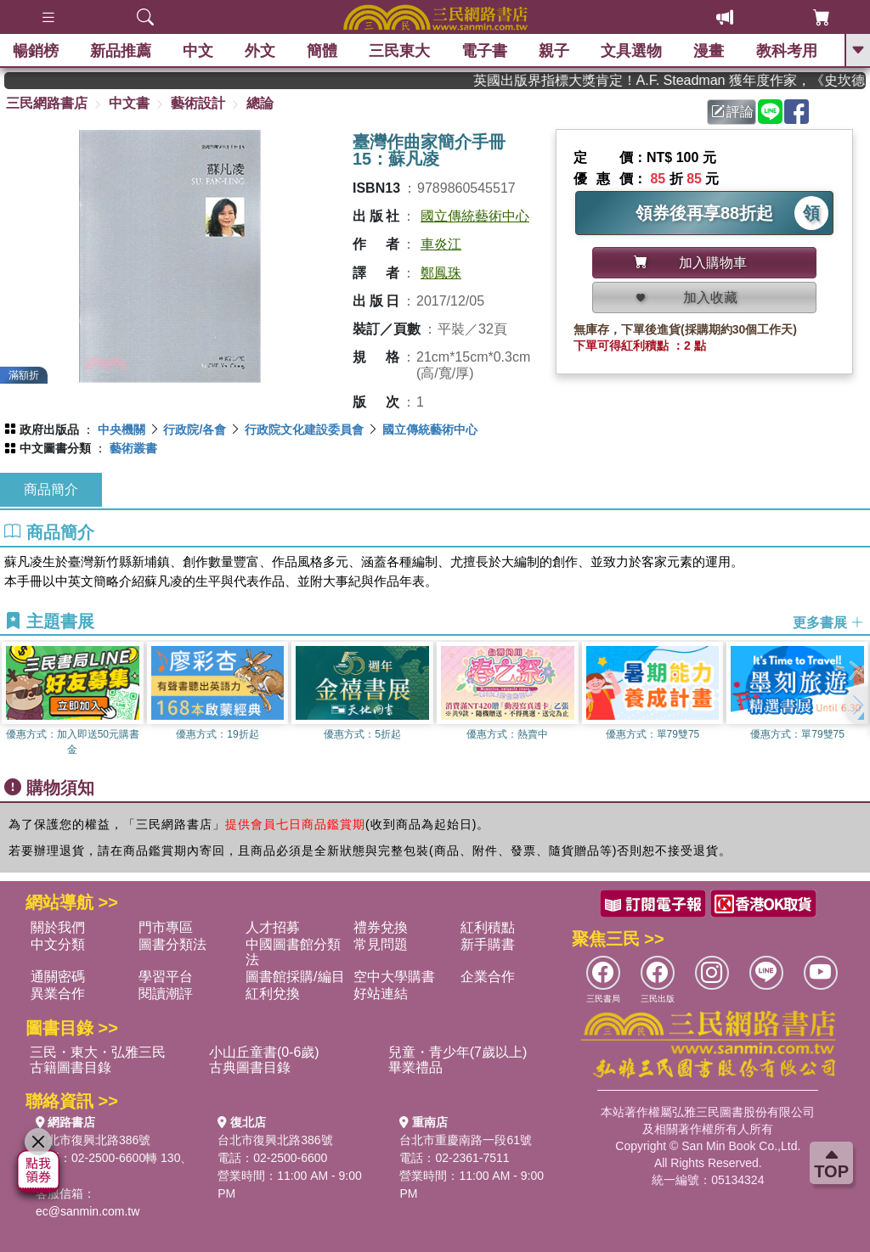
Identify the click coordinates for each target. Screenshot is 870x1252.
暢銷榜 (36, 50)
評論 (732, 111)
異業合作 (58, 993)
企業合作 (487, 976)
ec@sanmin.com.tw (87, 1211)
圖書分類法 (172, 944)
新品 (120, 50)
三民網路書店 (47, 103)
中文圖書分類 (55, 448)
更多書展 (828, 622)
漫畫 (709, 50)
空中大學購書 (394, 976)
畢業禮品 (415, 1067)
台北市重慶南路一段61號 (465, 1140)
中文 (198, 50)
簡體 (322, 50)
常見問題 (380, 944)
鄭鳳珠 (441, 273)
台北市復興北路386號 (93, 1140)
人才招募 (273, 927)
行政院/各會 (194, 429)
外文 (260, 50)
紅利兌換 (273, 993)
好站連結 (380, 993)
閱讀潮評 (165, 993)
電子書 (485, 50)
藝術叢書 (133, 448)
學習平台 (165, 976)
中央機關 (121, 429)
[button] (857, 705)
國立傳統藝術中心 (475, 216)
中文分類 (58, 944)
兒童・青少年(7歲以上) (458, 1052)
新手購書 (487, 944)
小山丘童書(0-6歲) (264, 1052)
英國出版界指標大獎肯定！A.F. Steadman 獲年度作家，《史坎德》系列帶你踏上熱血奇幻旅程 (680, 80)
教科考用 (786, 50)
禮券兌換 (380, 927)
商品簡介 (51, 489)
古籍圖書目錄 (70, 1067)
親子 (555, 50)
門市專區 (165, 927)
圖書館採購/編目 (295, 976)
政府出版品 (49, 429)
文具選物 (632, 50)
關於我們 (58, 927)
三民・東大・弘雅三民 (98, 1052)
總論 (260, 103)
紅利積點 (487, 927)
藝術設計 (198, 103)
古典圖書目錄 (250, 1067)
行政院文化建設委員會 (304, 429)
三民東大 (399, 50)
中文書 (129, 103)
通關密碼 (58, 976)
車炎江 (441, 244)
